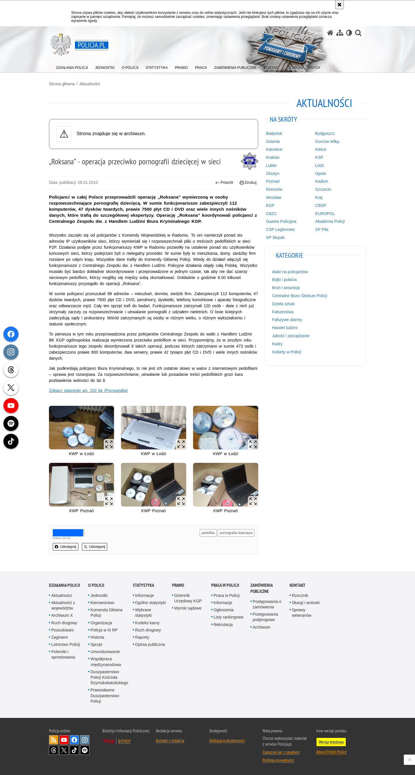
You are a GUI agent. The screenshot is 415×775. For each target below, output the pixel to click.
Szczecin (323, 189)
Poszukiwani (62, 630)
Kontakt (297, 585)
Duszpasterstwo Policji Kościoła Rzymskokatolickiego (109, 677)
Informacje (144, 595)
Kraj (318, 197)
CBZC (271, 213)
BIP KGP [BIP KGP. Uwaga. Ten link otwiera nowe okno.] (124, 741)
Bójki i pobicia (284, 279)
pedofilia (208, 533)
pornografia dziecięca (236, 533)
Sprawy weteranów (302, 613)
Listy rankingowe (229, 617)
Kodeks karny (147, 623)
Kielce (320, 149)
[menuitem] (72, 66)
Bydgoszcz (325, 133)
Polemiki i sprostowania (63, 654)
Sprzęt (96, 644)
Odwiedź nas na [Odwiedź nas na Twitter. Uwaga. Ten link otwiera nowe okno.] (64, 750)
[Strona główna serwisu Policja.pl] (330, 32)
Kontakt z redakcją (170, 740)
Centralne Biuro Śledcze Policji (299, 295)
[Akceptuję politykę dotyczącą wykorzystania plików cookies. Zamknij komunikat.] (339, 4)
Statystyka (143, 585)
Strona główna (62, 84)
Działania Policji (64, 585)
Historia (97, 637)
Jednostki (98, 595)
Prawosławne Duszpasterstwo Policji (104, 695)
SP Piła (322, 229)
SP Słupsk (275, 237)
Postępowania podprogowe (265, 617)
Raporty (142, 637)
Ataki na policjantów (290, 271)
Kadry (277, 344)
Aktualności (89, 84)
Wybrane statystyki (143, 613)
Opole (320, 173)
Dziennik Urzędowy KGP (188, 598)
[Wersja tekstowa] (349, 32)
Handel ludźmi (285, 327)
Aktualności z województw (63, 605)
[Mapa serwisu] (339, 32)
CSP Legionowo (280, 229)
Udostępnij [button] (65, 547)
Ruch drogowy (64, 623)
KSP (319, 157)
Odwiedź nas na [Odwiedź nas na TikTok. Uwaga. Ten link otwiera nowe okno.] (74, 750)
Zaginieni (59, 637)
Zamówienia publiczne (261, 588)
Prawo (178, 585)
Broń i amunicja (286, 287)
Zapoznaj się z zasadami (281, 752)
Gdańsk (273, 141)
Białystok (274, 133)
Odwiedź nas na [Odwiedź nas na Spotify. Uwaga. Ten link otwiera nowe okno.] (84, 750)
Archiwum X (62, 615)
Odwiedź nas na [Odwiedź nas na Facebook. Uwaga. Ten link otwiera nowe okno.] (74, 739)
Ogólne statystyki (150, 602)
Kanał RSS (53, 739)
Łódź (319, 165)
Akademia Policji (330, 221)
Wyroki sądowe (188, 608)
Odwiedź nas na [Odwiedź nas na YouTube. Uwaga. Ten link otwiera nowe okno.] (64, 739)
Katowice (274, 149)
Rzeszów (274, 189)
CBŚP (320, 205)
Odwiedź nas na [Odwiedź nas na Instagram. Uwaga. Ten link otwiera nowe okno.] (84, 739)
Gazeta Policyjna (281, 221)
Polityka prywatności (278, 760)
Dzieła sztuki (283, 303)
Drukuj (247, 182)
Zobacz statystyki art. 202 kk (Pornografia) (88, 390)
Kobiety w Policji (286, 352)
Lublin (271, 165)
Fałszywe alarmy (287, 319)
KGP (270, 205)
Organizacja (101, 623)
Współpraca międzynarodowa (105, 662)
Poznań (273, 181)
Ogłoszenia (224, 610)
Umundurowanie (105, 651)
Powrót (224, 182)
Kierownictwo (102, 602)
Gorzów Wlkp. (327, 141)
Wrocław (273, 197)
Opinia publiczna (150, 644)
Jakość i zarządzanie (291, 335)
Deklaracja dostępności (227, 740)
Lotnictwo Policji (65, 644)
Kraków (273, 157)
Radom (321, 181)
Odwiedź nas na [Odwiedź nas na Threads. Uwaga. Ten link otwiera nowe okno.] (53, 750)
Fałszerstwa (283, 312)
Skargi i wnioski (306, 602)
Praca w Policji (225, 585)
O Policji (96, 585)
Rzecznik (300, 595)
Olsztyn (273, 173)
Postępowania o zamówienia (267, 604)
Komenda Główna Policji (106, 613)
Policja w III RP (104, 630)
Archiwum (261, 627)
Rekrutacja (223, 624)
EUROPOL (325, 213)
